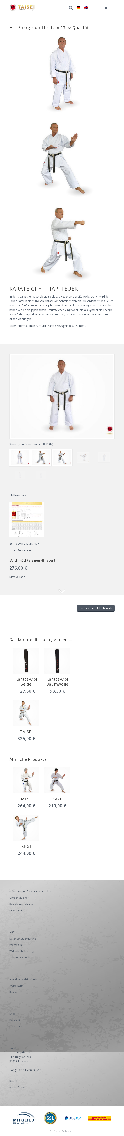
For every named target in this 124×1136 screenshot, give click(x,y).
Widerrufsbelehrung (21, 951)
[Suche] (69, 8)
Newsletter (15, 910)
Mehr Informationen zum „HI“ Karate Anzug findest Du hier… (47, 326)
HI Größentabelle (20, 550)
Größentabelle (18, 897)
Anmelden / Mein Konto (23, 979)
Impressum (16, 945)
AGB (11, 932)
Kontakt (14, 1081)
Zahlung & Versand (20, 957)
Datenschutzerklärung (22, 938)
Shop (12, 1013)
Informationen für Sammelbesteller (30, 891)
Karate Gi (14, 1020)
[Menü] (93, 8)
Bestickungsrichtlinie (21, 904)
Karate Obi (15, 1026)
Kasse (13, 992)
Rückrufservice (18, 1087)
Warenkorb (16, 985)
